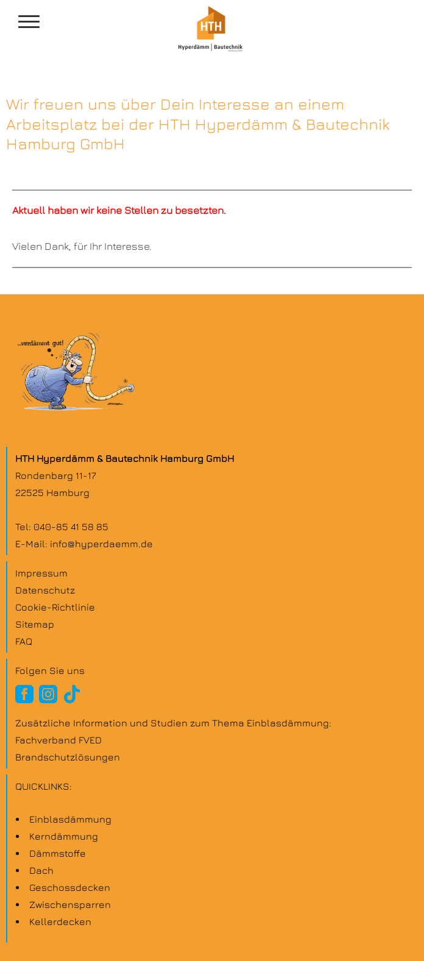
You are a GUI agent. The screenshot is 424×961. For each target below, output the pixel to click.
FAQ (23, 641)
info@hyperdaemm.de (101, 543)
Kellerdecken (60, 921)
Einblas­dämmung (70, 819)
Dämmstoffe (57, 853)
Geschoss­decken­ (69, 887)
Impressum (41, 572)
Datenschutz (45, 589)
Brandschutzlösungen (67, 756)
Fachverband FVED (58, 739)
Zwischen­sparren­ (70, 904)
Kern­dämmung (63, 836)
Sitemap (34, 624)
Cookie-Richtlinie (55, 606)
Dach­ (41, 870)
